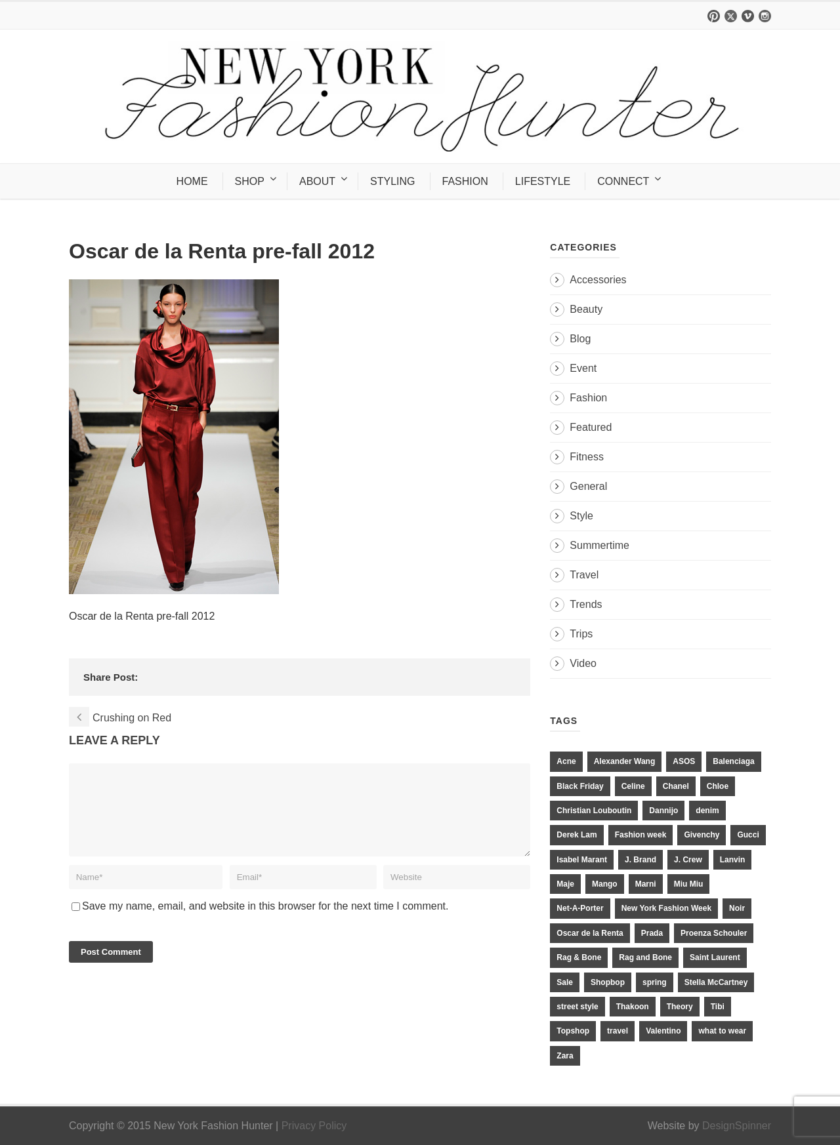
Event (583, 368)
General (588, 486)
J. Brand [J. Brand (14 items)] (640, 859)
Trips (581, 633)
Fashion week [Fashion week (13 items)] (641, 834)
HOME (192, 181)
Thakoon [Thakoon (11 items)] (632, 1006)
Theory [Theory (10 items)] (680, 1006)
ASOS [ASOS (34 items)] (684, 761)
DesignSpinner (736, 1125)
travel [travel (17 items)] (617, 1030)
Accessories (598, 279)
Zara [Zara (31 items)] (564, 1055)
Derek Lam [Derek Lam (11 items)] (576, 834)
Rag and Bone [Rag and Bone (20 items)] (645, 957)
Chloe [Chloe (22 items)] (717, 786)
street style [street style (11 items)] (577, 1006)
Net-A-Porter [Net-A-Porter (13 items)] (579, 908)
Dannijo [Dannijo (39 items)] (663, 810)
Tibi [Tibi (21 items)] (717, 1006)
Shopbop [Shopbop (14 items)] (608, 982)
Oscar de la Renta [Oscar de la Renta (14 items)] (589, 933)
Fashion (588, 397)
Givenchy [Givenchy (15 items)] (701, 834)
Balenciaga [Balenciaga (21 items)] (733, 761)
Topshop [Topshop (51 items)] (572, 1030)
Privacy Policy (314, 1125)
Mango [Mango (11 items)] (605, 884)
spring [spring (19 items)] (654, 982)
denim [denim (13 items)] (707, 810)
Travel (584, 574)
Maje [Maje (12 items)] (565, 884)
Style (581, 515)
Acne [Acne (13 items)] (566, 761)
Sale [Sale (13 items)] (564, 982)
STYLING (392, 181)
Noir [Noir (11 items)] (737, 908)
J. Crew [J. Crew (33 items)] (688, 859)
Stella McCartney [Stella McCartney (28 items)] (716, 982)
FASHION (465, 181)
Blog (580, 338)
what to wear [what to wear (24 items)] (722, 1030)
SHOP (249, 181)
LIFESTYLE (542, 181)
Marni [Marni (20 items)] (645, 884)
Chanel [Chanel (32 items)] (676, 786)
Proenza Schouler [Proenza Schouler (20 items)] (714, 933)
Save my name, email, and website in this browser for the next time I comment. (265, 921)
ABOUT (317, 181)
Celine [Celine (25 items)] (633, 786)
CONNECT (623, 181)
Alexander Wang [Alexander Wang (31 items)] (625, 761)
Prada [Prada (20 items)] (652, 933)
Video (583, 663)
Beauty (586, 309)
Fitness (587, 456)
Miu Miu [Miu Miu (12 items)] (689, 884)
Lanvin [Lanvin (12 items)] (733, 859)
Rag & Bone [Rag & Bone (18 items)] (578, 957)
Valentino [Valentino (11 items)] (663, 1030)
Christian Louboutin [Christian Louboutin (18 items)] (593, 810)
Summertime (599, 545)
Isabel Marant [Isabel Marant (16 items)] (581, 859)
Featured (591, 427)
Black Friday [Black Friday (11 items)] (579, 786)
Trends (586, 604)
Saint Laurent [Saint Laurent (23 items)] (715, 957)
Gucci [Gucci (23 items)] (748, 834)
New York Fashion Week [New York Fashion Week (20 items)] (666, 908)
